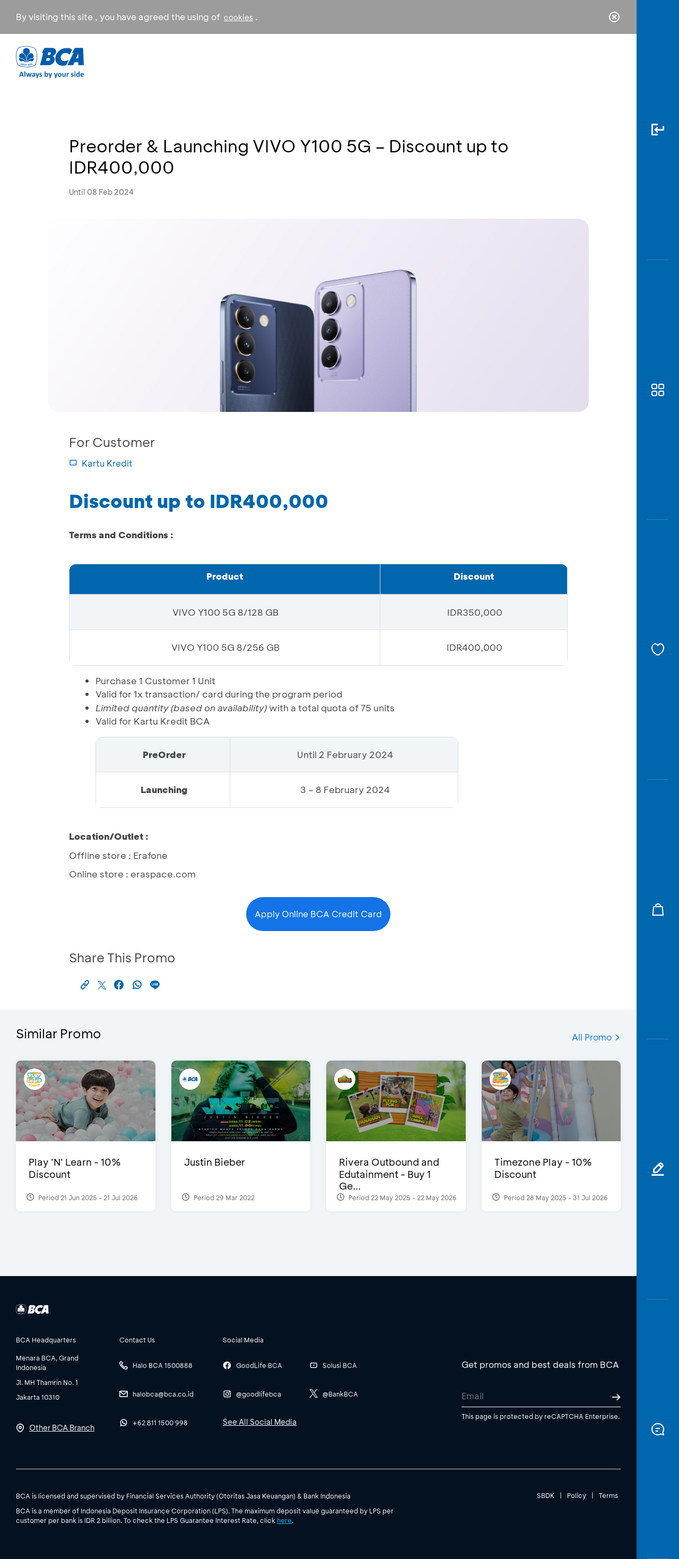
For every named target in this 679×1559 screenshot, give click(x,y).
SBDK (545, 1495)
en (611, 62)
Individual (233, 61)
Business (304, 61)
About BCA (379, 61)
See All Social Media (260, 1422)
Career (450, 61)
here (284, 1520)
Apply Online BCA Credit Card (318, 913)
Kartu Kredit (101, 463)
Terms (608, 1495)
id (592, 62)
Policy (576, 1495)
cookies (238, 17)
